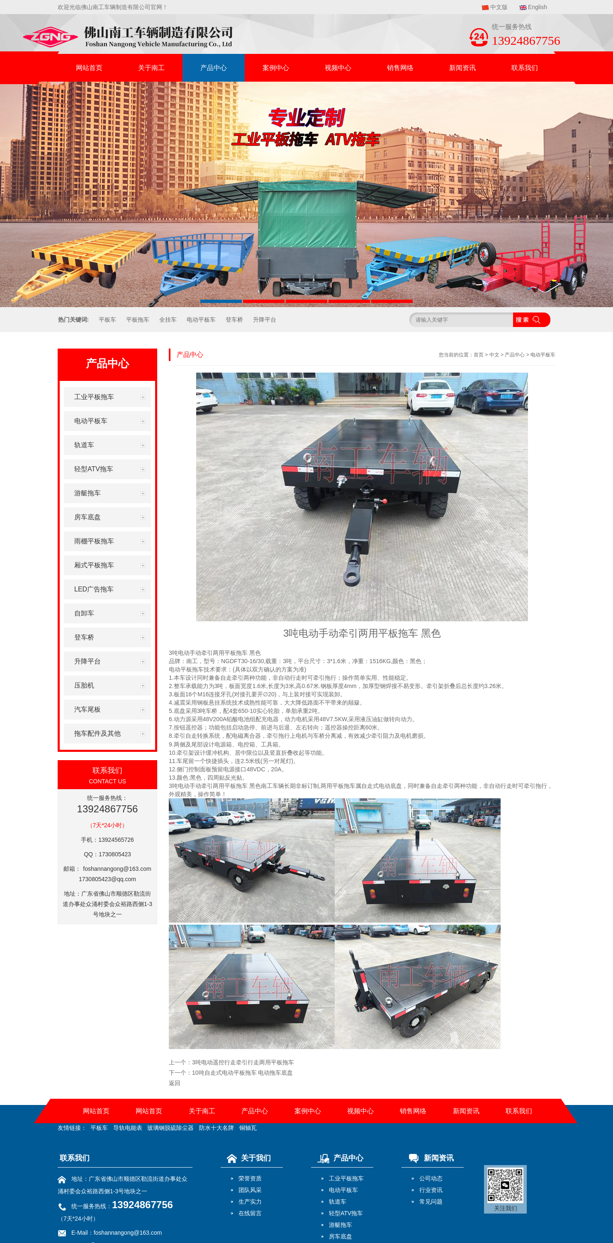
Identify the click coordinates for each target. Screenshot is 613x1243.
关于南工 (151, 67)
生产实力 (250, 1201)
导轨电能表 (127, 1127)
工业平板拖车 (346, 1178)
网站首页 (89, 67)
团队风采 (250, 1190)
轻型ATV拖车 (346, 1213)
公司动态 (431, 1178)
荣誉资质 (250, 1178)
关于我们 (247, 1158)
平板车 (107, 319)
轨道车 (337, 1201)
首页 (479, 355)
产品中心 (213, 67)
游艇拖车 (340, 1224)
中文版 (499, 7)
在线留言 (250, 1213)
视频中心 (338, 67)
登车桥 (234, 319)
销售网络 (400, 67)
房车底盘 (340, 1236)
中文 (494, 355)
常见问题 (431, 1201)
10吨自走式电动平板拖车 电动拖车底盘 (242, 1072)
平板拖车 (137, 319)
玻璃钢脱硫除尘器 (170, 1127)
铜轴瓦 (248, 1127)
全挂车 (168, 319)
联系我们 (524, 67)
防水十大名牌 (216, 1127)
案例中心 (276, 67)
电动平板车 (201, 319)
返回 (174, 1083)
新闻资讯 (462, 67)
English (537, 7)
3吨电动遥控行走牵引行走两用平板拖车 (243, 1062)
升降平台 (264, 319)
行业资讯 (431, 1190)
